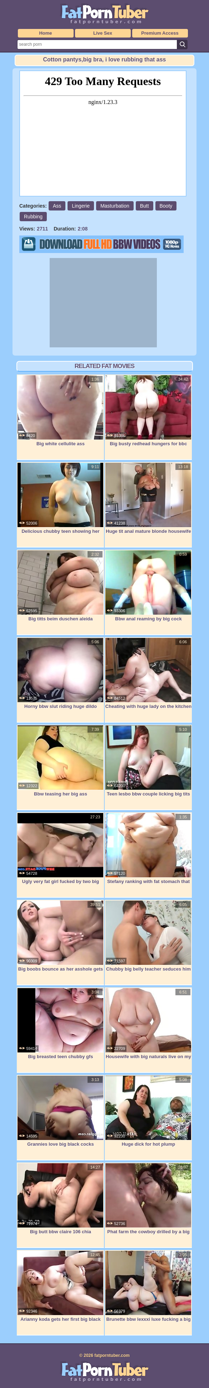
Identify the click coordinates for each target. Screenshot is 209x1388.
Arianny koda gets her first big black (60, 1286)
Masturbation (114, 206)
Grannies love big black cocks (60, 1111)
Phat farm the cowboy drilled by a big (148, 1198)
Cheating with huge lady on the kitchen (148, 673)
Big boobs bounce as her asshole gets (60, 936)
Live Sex (102, 33)
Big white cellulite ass (60, 410)
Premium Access (159, 33)
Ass (57, 206)
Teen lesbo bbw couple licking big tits (148, 761)
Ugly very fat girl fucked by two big (60, 848)
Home (45, 33)
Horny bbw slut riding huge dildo (60, 673)
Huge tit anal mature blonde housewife (148, 498)
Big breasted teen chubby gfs (60, 1023)
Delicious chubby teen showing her (60, 498)
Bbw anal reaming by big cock (148, 585)
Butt (144, 206)
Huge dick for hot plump (148, 1111)
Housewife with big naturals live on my (148, 1023)
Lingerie (81, 206)
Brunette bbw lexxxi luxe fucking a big (148, 1286)
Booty (166, 206)
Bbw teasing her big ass (60, 761)
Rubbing (33, 216)
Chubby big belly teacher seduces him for (148, 939)
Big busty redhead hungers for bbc (148, 410)
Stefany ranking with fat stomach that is (148, 852)
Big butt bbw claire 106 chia (60, 1198)
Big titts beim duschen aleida (60, 585)
